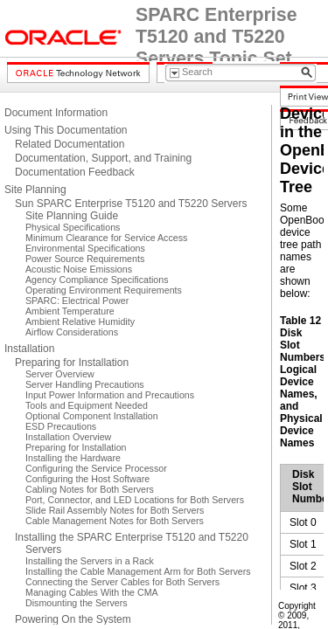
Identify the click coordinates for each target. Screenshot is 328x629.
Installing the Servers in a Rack (89, 561)
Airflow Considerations (71, 332)
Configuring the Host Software (87, 478)
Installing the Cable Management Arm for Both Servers (138, 571)
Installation (29, 348)
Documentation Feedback (75, 172)
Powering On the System (73, 619)
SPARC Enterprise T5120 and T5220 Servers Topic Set (216, 36)
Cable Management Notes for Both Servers (114, 520)
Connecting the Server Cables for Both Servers (122, 582)
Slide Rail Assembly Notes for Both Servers (114, 510)
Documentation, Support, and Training (103, 158)
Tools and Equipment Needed (86, 405)
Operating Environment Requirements (103, 290)
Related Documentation (69, 144)
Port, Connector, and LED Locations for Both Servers (134, 499)
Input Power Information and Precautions (109, 395)
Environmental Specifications (85, 248)
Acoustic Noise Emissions (78, 269)
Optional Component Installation (91, 416)
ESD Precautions (60, 426)
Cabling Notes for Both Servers (89, 489)
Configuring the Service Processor (96, 468)
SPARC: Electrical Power (77, 300)
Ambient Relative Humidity (80, 321)
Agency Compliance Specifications (96, 279)
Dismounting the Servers (76, 603)
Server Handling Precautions (84, 384)
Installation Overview (68, 437)
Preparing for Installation (72, 362)
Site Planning (35, 189)
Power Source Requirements (84, 258)
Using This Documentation (66, 130)
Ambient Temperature (70, 311)
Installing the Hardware (73, 458)
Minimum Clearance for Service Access (106, 237)
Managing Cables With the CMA (91, 592)
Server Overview (59, 374)
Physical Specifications (72, 227)
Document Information (56, 113)
